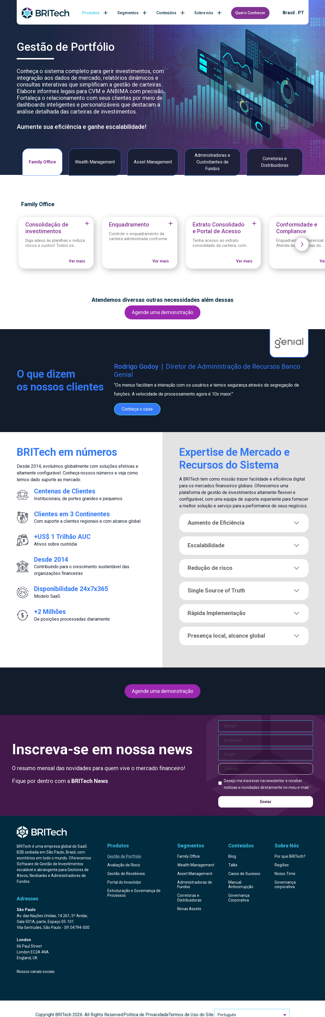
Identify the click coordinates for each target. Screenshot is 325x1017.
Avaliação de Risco (123, 865)
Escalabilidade (244, 545)
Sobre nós (208, 12)
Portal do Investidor (124, 882)
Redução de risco (244, 568)
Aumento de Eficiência (244, 523)
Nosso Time (285, 873)
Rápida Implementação (244, 613)
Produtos (95, 12)
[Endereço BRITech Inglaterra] (55, 949)
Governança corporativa (285, 884)
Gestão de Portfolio (124, 856)
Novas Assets (189, 909)
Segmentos (132, 12)
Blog (232, 856)
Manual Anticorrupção (240, 884)
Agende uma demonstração (162, 312)
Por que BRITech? (290, 856)
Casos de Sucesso (244, 873)
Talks (232, 865)
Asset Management (194, 873)
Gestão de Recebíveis (126, 873)
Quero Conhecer (250, 13)
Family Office (188, 856)
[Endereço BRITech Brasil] (55, 919)
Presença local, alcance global (244, 636)
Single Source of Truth (244, 590)
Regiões (282, 865)
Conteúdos (171, 12)
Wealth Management (195, 865)
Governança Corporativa (238, 897)
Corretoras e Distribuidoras (189, 897)
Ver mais (77, 261)
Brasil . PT (293, 13)
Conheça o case (137, 409)
